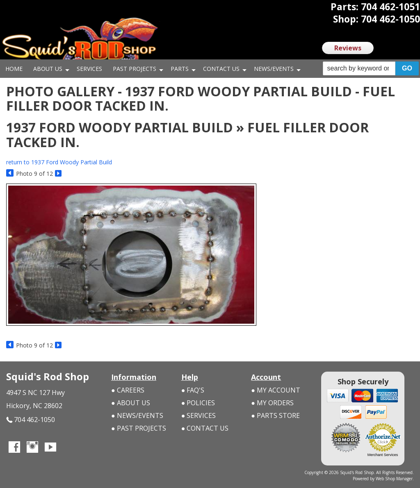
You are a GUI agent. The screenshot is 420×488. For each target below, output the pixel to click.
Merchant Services (383, 455)
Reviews (347, 47)
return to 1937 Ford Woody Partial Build (59, 162)
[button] (371, 68)
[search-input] (359, 68)
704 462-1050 (30, 419)
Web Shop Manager (394, 478)
